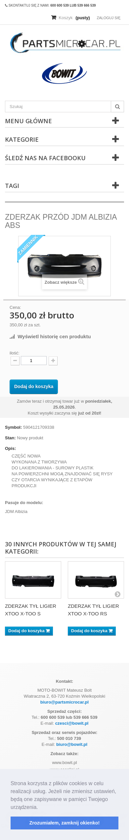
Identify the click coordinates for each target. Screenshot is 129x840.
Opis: (10, 448)
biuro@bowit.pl (71, 744)
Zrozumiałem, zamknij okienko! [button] (64, 822)
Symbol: (13, 427)
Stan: (10, 437)
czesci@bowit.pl (72, 723)
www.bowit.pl (64, 762)
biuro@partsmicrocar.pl (64, 702)
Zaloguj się (108, 18)
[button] (40, 808)
